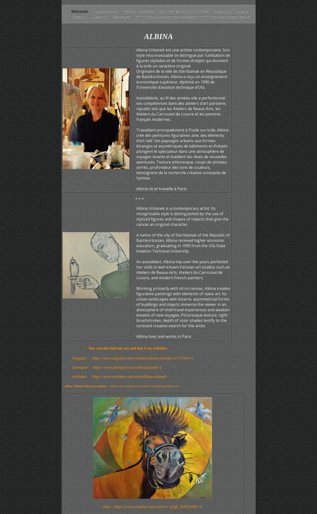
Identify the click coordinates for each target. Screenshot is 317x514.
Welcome (79, 11)
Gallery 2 (80, 16)
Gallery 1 (100, 16)
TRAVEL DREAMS (138, 11)
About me (122, 16)
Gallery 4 (223, 11)
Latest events (105, 11)
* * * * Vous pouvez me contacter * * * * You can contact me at (193, 16)
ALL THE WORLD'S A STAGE (184, 11)
